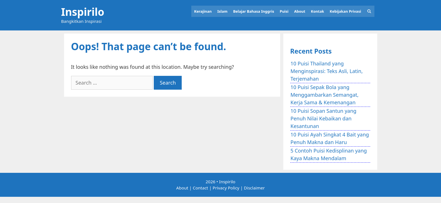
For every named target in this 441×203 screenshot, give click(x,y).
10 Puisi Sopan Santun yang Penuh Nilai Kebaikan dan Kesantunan (324, 118)
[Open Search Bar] (369, 11)
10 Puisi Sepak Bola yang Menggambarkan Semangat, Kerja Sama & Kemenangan (325, 95)
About (299, 11)
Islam (222, 11)
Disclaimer (254, 188)
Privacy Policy (226, 188)
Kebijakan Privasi (345, 11)
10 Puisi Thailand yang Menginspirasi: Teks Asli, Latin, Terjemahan (327, 71)
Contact (200, 188)
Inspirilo (82, 12)
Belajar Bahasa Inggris (253, 11)
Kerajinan (203, 11)
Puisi (284, 11)
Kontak (317, 11)
